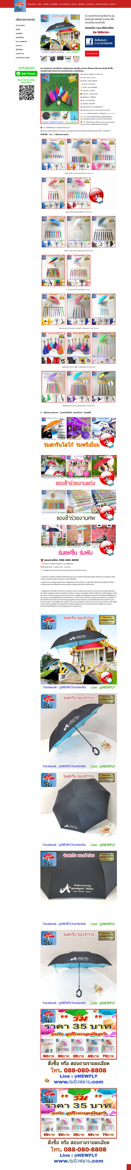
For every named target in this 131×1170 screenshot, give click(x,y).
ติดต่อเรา (112, 4)
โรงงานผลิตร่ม (65, 4)
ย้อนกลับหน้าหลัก (92, 53)
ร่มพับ (39, 4)
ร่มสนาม (74, 4)
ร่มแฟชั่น (46, 4)
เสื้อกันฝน (81, 4)
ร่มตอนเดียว (31, 4)
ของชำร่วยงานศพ (101, 4)
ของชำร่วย (90, 4)
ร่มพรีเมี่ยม (54, 4)
